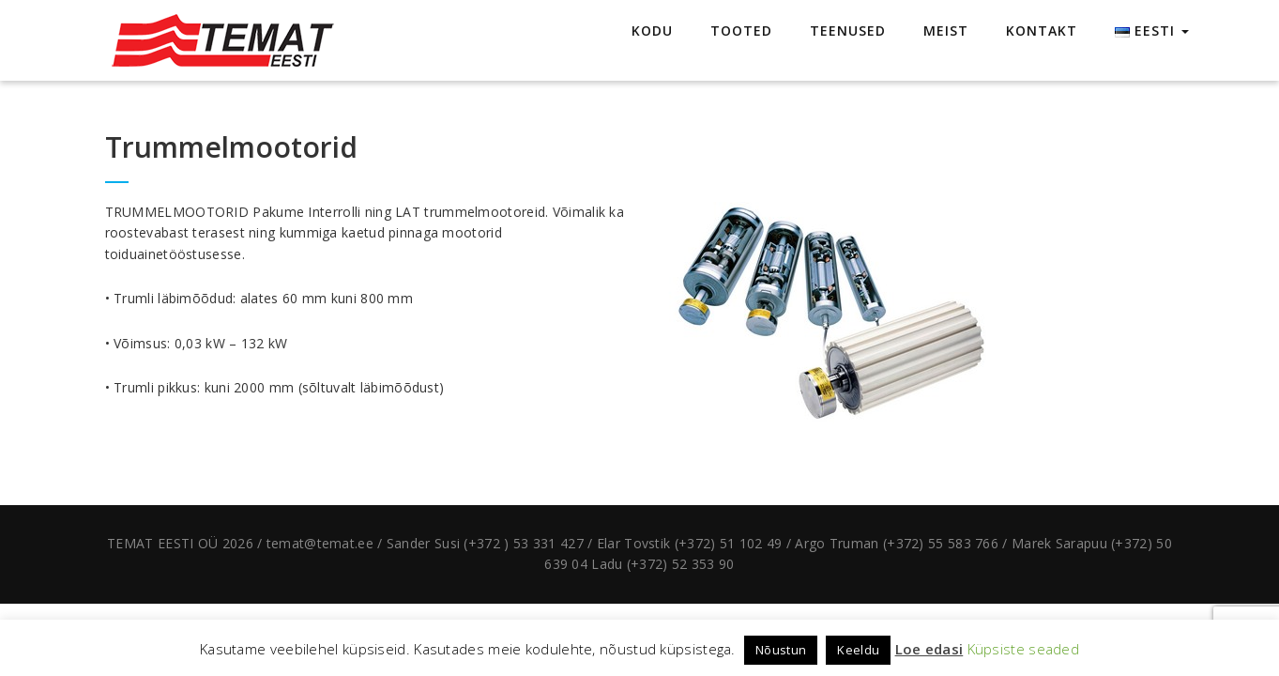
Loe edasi (929, 648)
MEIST (945, 30)
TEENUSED (848, 30)
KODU (652, 30)
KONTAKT (1041, 30)
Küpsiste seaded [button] (1023, 648)
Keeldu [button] (858, 649)
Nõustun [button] (780, 649)
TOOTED (741, 30)
